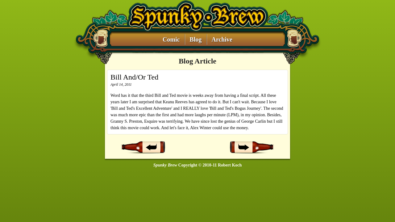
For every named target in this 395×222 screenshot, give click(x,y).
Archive (222, 39)
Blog (196, 39)
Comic (171, 39)
